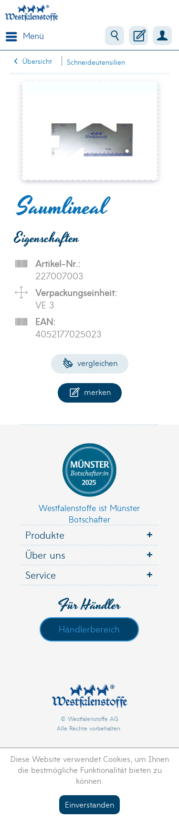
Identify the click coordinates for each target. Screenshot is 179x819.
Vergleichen (90, 362)
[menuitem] (22, 35)
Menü (25, 34)
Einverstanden (89, 804)
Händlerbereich (89, 628)
